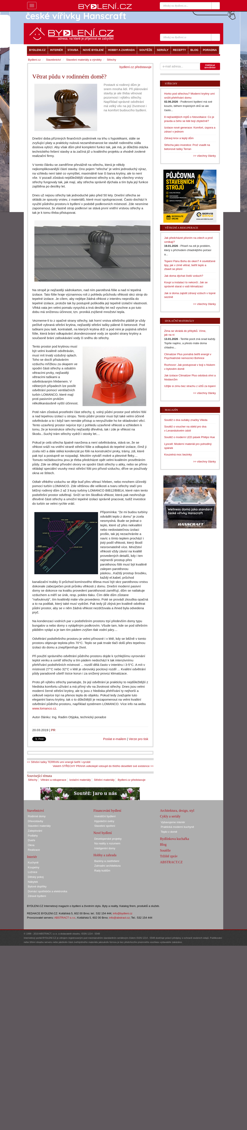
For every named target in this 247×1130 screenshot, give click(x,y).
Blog (163, 844)
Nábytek (33, 881)
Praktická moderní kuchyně (177, 826)
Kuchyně (33, 862)
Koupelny (33, 867)
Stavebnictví (53, 59)
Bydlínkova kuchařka (174, 839)
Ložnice (32, 872)
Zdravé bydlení (37, 896)
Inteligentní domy (104, 848)
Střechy (32, 779)
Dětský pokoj (36, 877)
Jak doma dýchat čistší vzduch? (183, 275)
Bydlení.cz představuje (132, 779)
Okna (31, 845)
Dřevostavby (35, 821)
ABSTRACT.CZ (171, 862)
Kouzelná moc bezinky (178, 454)
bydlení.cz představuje (135, 67)
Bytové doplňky (37, 886)
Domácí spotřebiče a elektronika (47, 891)
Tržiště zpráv (169, 856)
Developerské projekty (108, 838)
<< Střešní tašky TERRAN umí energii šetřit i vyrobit (58, 762)
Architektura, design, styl (177, 810)
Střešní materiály (104, 779)
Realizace (34, 849)
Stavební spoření (104, 825)
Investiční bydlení (104, 816)
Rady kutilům (102, 870)
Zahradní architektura (107, 865)
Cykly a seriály (170, 816)
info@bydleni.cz (122, 913)
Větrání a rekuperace (53, 779)
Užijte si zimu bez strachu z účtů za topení (190, 386)
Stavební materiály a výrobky (84, 59)
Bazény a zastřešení (106, 861)
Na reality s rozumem (107, 843)
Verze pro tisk (138, 739)
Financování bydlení (107, 810)
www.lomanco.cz (44, 708)
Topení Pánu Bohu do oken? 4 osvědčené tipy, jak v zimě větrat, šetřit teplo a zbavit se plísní (189, 265)
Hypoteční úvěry (104, 821)
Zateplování (35, 830)
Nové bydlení (102, 833)
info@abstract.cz (119, 917)
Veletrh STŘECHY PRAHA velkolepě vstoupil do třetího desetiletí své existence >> (103, 766)
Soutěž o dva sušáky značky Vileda (186, 420)
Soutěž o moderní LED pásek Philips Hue (189, 437)
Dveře (31, 840)
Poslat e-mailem (114, 739)
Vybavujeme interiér (173, 822)
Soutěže (165, 850)
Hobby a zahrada (104, 855)
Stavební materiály (39, 825)
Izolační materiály (80, 779)
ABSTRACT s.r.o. (65, 917)
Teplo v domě (169, 831)
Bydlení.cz (34, 59)
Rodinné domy (37, 816)
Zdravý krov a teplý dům (179, 138)
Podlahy (33, 835)
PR (53, 730)
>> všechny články (204, 155)
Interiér (32, 857)
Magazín (171, 409)
